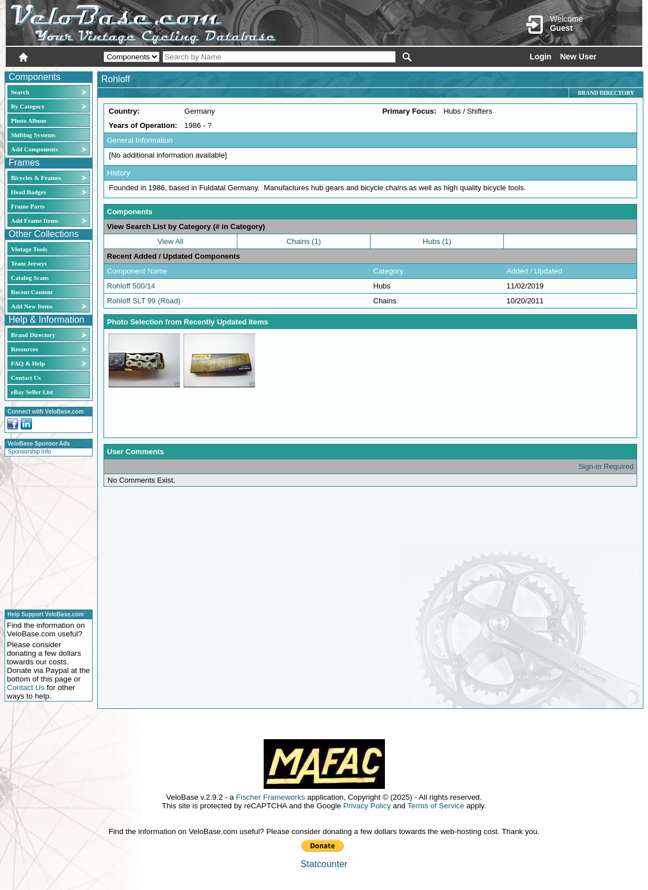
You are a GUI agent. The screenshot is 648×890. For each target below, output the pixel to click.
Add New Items (32, 306)
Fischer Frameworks (270, 797)
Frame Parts (28, 206)
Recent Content (32, 291)
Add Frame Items (34, 220)
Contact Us (26, 377)
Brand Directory (33, 334)
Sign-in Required (606, 466)
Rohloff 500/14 (131, 286)
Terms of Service (435, 805)
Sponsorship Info (29, 451)
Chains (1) (304, 241)
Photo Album (28, 120)
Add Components (34, 149)
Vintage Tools (29, 249)
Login (540, 56)
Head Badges (28, 192)
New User (578, 56)
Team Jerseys (29, 263)
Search (20, 92)
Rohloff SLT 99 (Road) (144, 300)
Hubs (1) (437, 241)
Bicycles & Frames (37, 177)
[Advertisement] (45, 531)
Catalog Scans (30, 277)
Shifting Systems (33, 134)
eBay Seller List (32, 391)
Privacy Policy (367, 805)
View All (170, 241)
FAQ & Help (28, 363)
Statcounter (324, 864)
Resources (24, 349)
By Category (28, 106)
